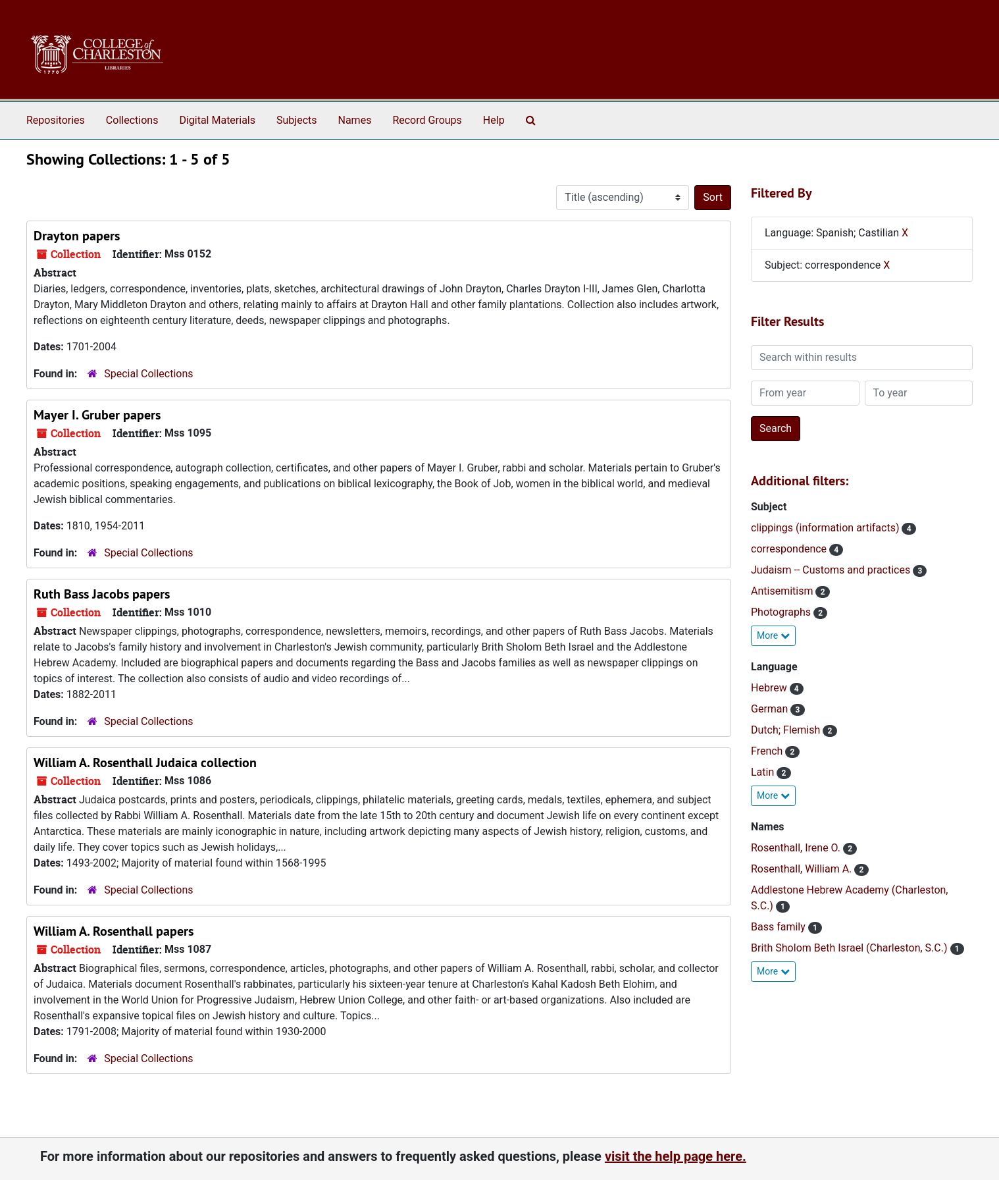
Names (355, 120)
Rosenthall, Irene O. (797, 848)
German (770, 709)
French (768, 751)
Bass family (779, 927)
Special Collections (148, 373)
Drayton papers (77, 235)
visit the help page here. (675, 1156)
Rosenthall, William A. (802, 869)
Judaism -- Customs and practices (832, 570)
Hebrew (770, 688)
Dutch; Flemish (787, 730)
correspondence (790, 549)
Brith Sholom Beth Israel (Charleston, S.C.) (850, 948)
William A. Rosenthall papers (113, 931)
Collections (132, 120)
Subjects (296, 120)
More (773, 635)
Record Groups (426, 120)
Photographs (782, 612)
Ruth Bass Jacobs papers (102, 594)
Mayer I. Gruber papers (97, 414)
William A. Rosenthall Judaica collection (145, 762)
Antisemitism (783, 591)
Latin (764, 772)
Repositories (55, 120)
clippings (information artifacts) (826, 528)
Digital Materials (217, 120)
